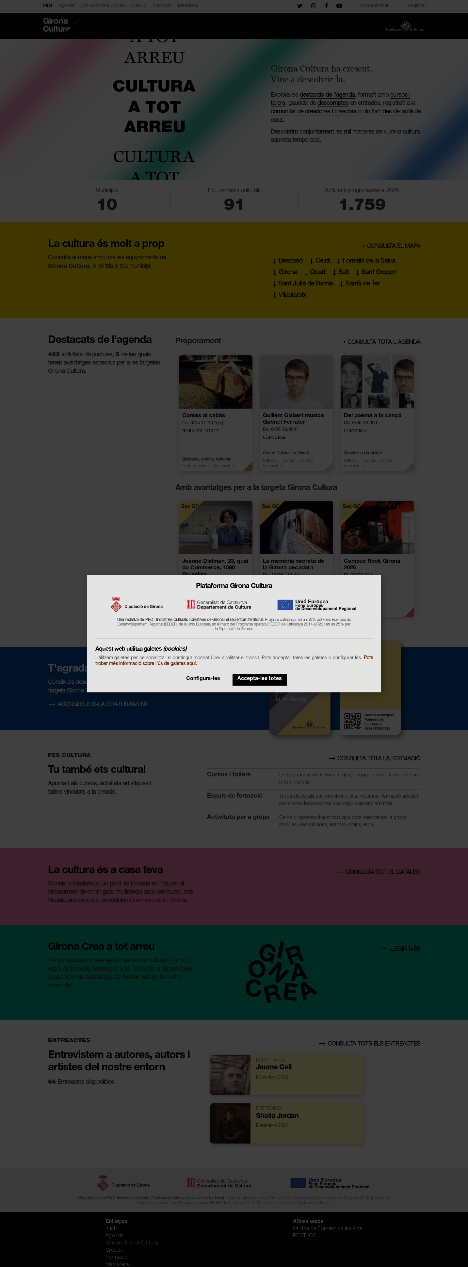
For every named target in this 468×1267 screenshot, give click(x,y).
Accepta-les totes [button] (259, 679)
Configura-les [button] (203, 679)
